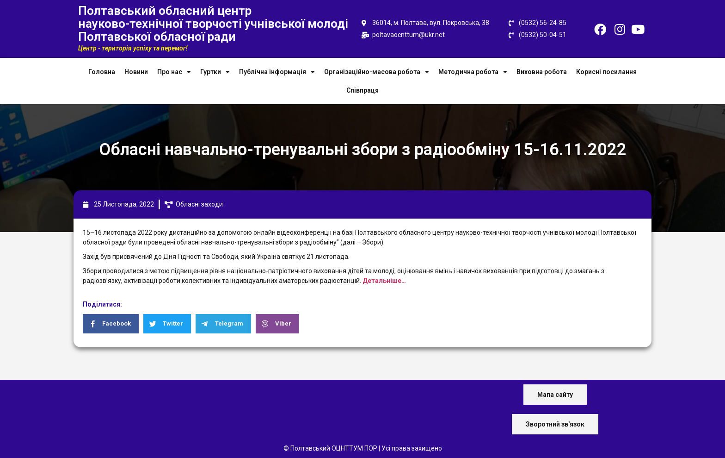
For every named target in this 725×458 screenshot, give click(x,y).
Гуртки (215, 72)
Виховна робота (541, 71)
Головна (101, 71)
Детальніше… (384, 280)
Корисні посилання (606, 71)
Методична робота (472, 72)
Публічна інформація (277, 72)
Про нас (174, 72)
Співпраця (362, 90)
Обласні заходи (199, 204)
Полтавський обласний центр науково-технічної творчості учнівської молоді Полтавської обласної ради (213, 24)
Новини (136, 71)
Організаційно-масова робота (376, 72)
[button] (555, 394)
